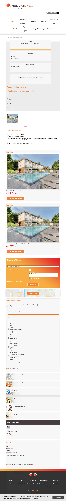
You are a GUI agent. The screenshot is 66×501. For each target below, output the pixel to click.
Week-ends (14, 29)
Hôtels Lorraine (19, 37)
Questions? (33, 480)
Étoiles (10, 99)
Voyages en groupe (26, 29)
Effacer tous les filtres (13, 368)
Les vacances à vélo (54, 21)
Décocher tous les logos (15, 362)
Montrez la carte (33, 293)
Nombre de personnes (13, 270)
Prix (10, 95)
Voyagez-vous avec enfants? (15, 281)
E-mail (18, 476)
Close (18, 488)
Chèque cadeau (44, 480)
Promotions (50, 29)
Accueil (12, 21)
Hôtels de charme (23, 21)
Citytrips (33, 21)
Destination (9, 263)
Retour (9, 276)
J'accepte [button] (58, 497)
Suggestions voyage (39, 29)
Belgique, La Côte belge (11, 452)
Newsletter (55, 480)
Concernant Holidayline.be (34, 483)
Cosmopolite (9, 448)
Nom (10, 103)
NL (57, 2)
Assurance (33, 487)
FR (60, 2)
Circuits (43, 21)
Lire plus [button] (35, 498)
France (13, 37)
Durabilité (49, 487)
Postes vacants (55, 483)
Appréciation (12, 108)
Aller (9, 273)
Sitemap (44, 483)
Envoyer (18, 482)
